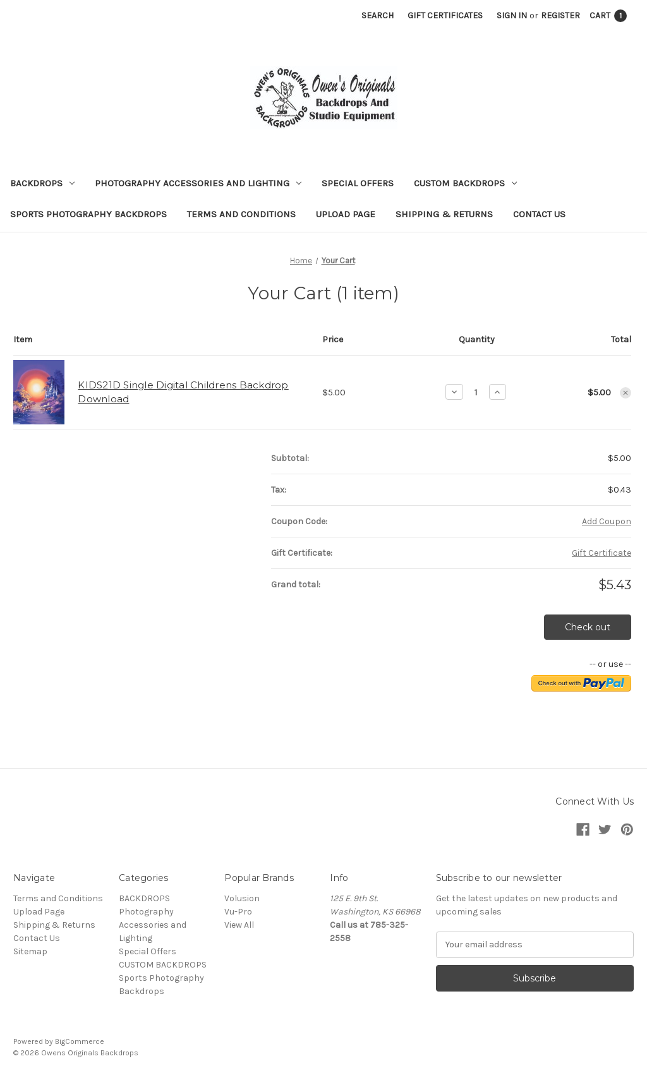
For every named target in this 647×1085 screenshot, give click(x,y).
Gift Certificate (601, 553)
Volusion (242, 898)
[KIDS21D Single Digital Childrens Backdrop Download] (476, 392)
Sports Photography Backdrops (88, 214)
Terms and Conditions (241, 214)
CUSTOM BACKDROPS (465, 183)
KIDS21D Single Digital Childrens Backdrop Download (183, 392)
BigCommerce (79, 1041)
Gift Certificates (445, 15)
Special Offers (358, 183)
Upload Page (345, 214)
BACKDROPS (42, 183)
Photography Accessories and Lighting (198, 183)
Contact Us (539, 214)
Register (560, 15)
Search (377, 15)
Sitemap (30, 951)
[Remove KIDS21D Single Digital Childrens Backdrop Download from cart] (625, 393)
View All (239, 925)
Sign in (512, 15)
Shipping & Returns (444, 214)
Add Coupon (606, 521)
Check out (587, 627)
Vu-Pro (238, 911)
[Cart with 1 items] (608, 15)
